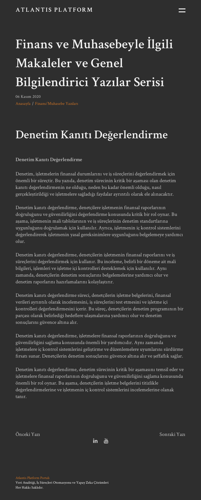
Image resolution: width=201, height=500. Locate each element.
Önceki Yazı (28, 434)
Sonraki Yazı (172, 434)
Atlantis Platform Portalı (33, 477)
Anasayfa (23, 103)
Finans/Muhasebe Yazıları (56, 103)
